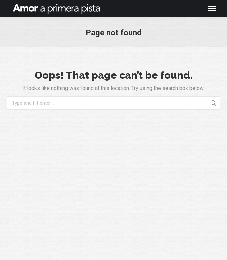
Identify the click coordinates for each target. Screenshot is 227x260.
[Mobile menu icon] (212, 8)
